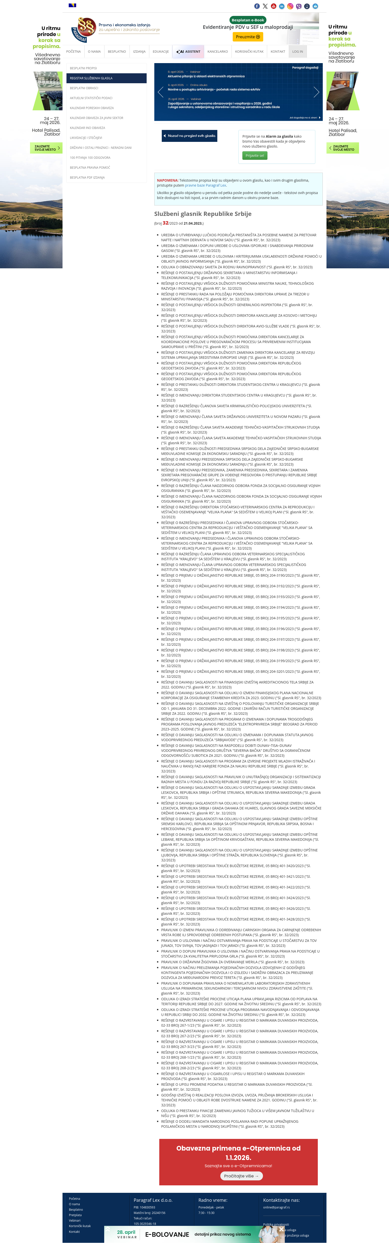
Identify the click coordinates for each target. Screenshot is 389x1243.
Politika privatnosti (276, 1224)
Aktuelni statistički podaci (91, 98)
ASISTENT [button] (188, 51)
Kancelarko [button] (217, 51)
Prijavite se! (255, 155)
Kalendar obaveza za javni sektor (96, 118)
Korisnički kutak (80, 1226)
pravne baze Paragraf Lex (205, 185)
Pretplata (75, 1215)
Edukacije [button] (161, 51)
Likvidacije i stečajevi (86, 138)
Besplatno (117, 51)
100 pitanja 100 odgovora (90, 158)
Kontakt (74, 1232)
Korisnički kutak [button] (249, 51)
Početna (73, 51)
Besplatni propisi (83, 68)
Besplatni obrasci (84, 88)
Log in (297, 51)
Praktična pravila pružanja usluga (286, 1235)
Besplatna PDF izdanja (87, 177)
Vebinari (74, 1220)
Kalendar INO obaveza (87, 128)
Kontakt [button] (278, 51)
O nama (94, 51)
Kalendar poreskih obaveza (92, 108)
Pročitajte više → (241, 1176)
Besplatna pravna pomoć (90, 167)
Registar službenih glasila (91, 78)
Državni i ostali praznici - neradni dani (101, 148)
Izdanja (139, 51)
